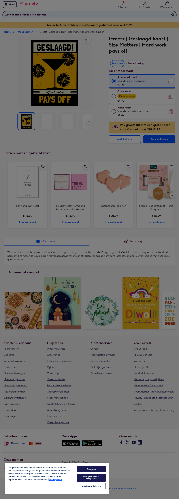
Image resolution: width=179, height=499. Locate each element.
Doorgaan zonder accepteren (91, 478)
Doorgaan (91, 469)
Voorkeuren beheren (91, 486)
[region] (57, 478)
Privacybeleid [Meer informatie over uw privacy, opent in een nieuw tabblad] (55, 479)
